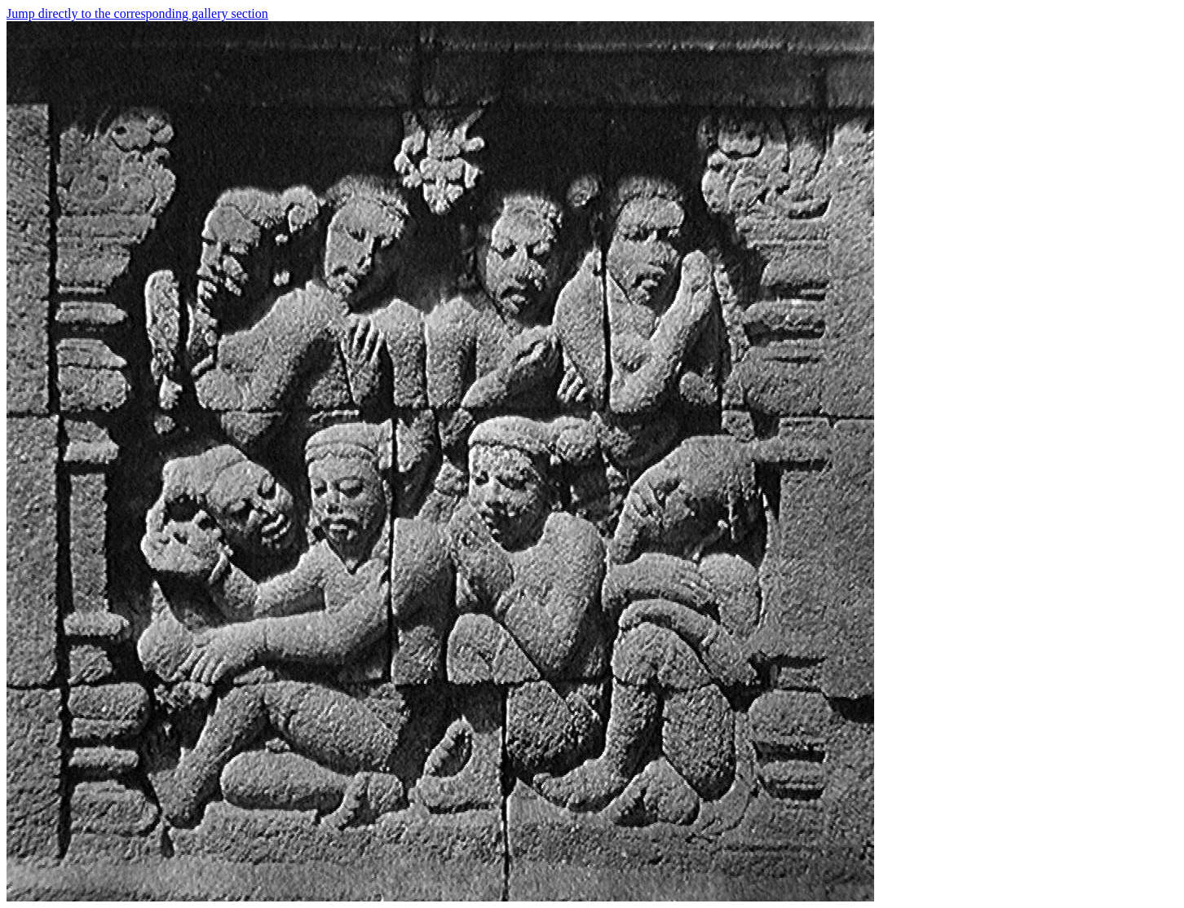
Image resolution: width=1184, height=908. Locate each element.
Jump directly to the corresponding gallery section (137, 13)
